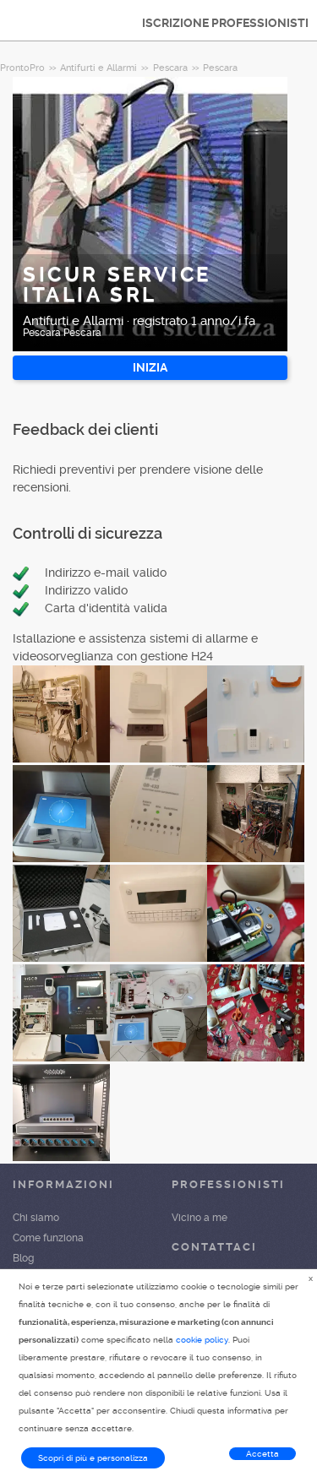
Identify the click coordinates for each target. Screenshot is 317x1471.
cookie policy (202, 1339)
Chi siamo (36, 1218)
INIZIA (150, 367)
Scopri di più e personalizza (93, 1458)
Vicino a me (199, 1218)
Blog (23, 1258)
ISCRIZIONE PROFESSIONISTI (225, 23)
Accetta (262, 1453)
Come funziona (48, 1238)
